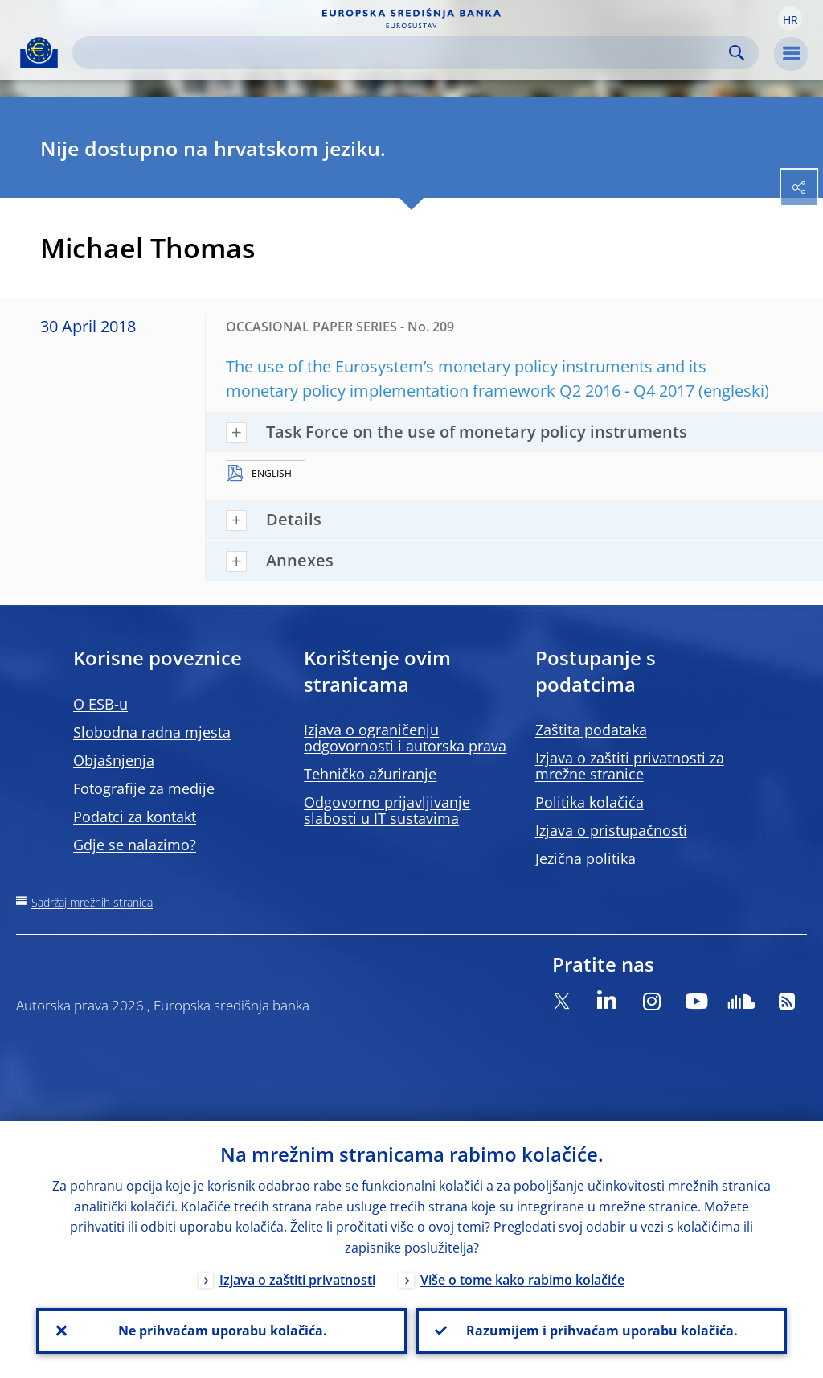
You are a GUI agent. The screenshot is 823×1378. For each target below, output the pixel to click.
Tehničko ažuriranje (370, 774)
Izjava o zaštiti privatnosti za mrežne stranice (629, 766)
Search (736, 53)
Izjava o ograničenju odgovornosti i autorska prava (405, 737)
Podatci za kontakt (134, 816)
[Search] (402, 53)
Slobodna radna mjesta (152, 732)
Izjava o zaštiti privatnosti (297, 1279)
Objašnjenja (113, 760)
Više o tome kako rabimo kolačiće (522, 1279)
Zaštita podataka (591, 729)
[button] (790, 18)
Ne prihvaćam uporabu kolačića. (221, 1330)
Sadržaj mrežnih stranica (92, 902)
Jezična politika (585, 858)
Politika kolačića (589, 802)
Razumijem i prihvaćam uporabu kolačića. (601, 1330)
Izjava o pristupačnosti (611, 830)
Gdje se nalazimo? (134, 844)
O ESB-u (100, 704)
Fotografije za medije (144, 788)
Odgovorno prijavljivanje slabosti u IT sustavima (387, 810)
